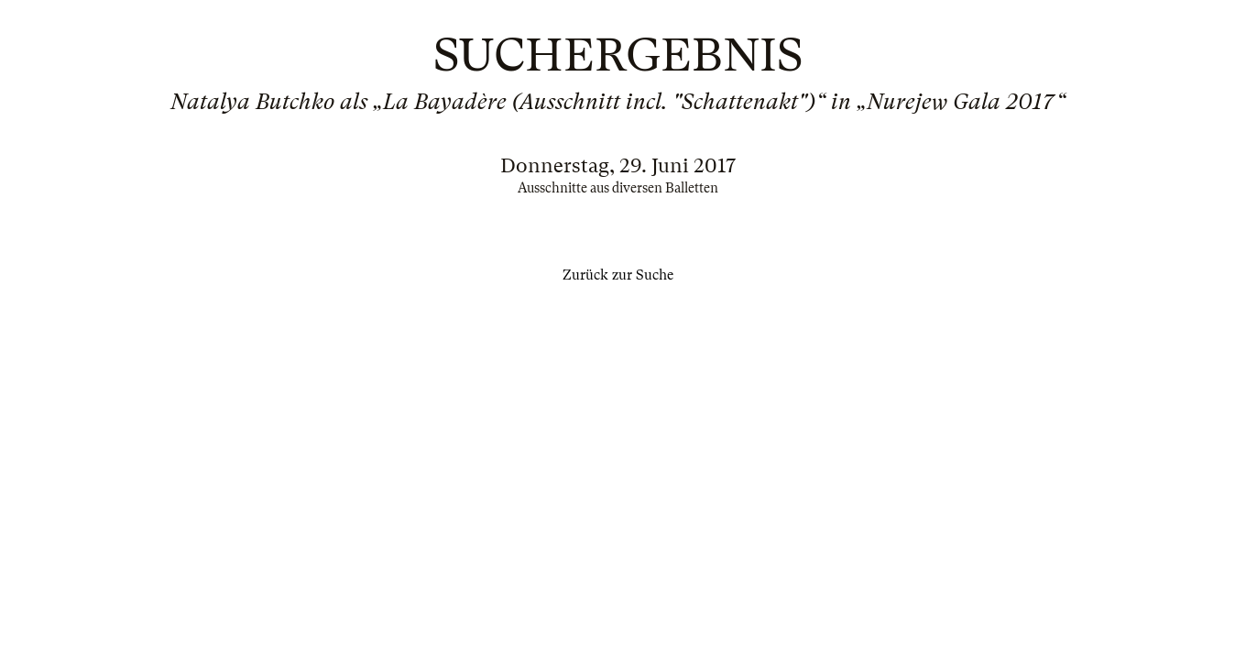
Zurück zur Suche (618, 275)
